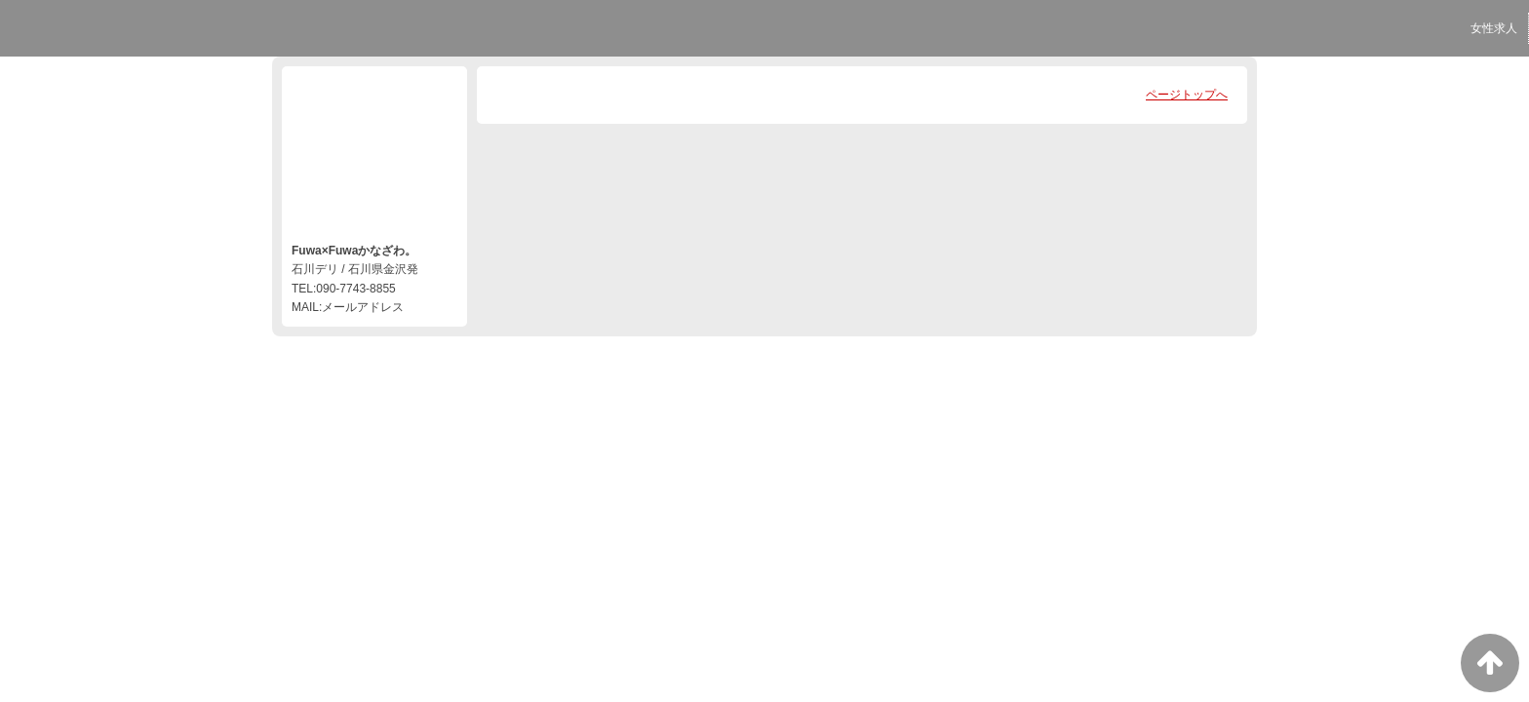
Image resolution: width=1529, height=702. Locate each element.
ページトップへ (1187, 94)
